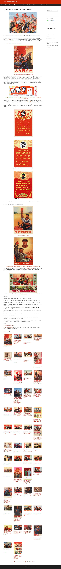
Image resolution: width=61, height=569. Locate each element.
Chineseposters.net (10, 2)
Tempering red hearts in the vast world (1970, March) (8, 377)
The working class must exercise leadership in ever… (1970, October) (8, 414)
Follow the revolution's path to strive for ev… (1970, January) (37, 339)
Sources (5, 296)
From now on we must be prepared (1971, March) (8, 513)
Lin (20, 77)
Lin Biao (20, 43)
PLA (31, 76)
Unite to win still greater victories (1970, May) (27, 378)
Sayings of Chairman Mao (8, 327)
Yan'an (8, 39)
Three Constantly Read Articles (52, 45)
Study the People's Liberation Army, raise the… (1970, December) (28, 414)
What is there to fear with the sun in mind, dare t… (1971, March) (37, 494)
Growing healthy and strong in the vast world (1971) (37, 463)
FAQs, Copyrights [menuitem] (36, 4)
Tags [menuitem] (24, 4)
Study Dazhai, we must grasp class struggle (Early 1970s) (8, 432)
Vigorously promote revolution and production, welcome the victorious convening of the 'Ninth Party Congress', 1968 (23, 266)
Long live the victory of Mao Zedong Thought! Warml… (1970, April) (18, 383)
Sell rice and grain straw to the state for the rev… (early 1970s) (37, 420)
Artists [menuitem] (20, 4)
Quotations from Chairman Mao (52, 40)
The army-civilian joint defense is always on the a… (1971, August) (37, 538)
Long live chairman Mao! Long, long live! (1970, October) (37, 395)
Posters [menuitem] (15, 4)
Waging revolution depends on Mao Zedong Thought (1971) (28, 450)
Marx (13, 40)
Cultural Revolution (25, 76)
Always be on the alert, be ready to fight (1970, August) (8, 395)
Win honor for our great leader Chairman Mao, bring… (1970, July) (37, 383)
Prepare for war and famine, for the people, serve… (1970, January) (8, 359)
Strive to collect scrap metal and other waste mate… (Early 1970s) (37, 438)
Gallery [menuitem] (6, 4)
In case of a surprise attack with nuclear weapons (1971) (7, 463)
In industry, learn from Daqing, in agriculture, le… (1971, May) (37, 513)
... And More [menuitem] (29, 4)
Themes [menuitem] (11, 4)
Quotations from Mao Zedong (9, 325)
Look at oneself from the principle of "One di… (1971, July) (27, 532)
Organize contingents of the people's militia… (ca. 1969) (8, 347)
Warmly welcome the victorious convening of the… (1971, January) (18, 480)
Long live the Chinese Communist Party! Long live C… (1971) (7, 475)
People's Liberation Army (11, 43)
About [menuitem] (42, 4)
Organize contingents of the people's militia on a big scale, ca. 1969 (23, 74)
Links (5, 323)
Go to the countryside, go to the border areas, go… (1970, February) (37, 366)
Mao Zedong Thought (29, 101)
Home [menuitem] (2, 4)
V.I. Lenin (48, 47)
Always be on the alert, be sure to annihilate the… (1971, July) (18, 532)
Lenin (18, 40)
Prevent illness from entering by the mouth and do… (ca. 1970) (8, 450)
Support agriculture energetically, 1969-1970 (23, 235)
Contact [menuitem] (46, 4)
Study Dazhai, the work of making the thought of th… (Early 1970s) (28, 432)
